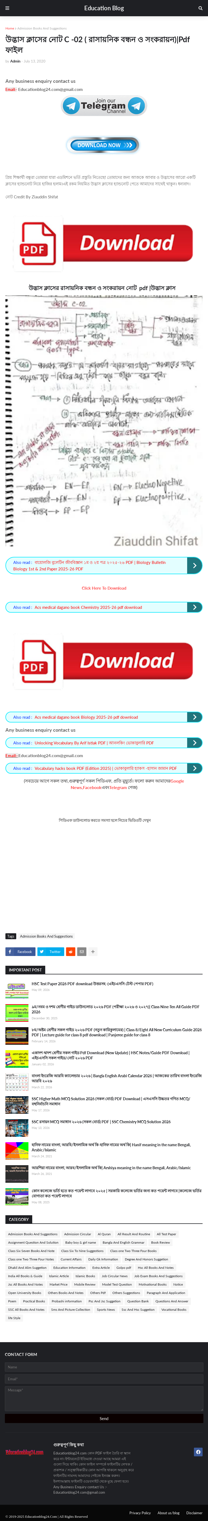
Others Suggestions (126, 1293)
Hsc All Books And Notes (156, 1268)
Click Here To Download (104, 588)
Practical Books (34, 1301)
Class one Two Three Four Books (133, 1251)
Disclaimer (194, 1513)
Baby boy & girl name (80, 1242)
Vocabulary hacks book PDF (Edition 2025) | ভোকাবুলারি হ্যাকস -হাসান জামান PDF (106, 768)
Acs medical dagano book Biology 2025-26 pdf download (86, 717)
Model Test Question (117, 1284)
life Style (14, 1318)
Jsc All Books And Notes (25, 1284)
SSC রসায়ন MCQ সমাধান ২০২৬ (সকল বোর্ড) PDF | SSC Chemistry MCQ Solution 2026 (101, 1121)
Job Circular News (115, 1276)
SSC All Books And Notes (26, 1310)
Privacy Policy (140, 1513)
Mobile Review (84, 1284)
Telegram (118, 787)
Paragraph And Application (166, 1293)
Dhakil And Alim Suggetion (27, 1268)
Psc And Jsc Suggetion (105, 1301)
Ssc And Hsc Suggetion (138, 1310)
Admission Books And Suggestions (42, 28)
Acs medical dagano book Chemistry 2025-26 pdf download (88, 607)
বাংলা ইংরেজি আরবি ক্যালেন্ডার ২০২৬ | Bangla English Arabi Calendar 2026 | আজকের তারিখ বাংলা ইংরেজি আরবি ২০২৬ (117, 1078)
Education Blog (104, 8)
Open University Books (24, 1293)
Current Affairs (71, 1259)
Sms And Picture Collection (70, 1310)
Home (9, 28)
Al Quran (104, 1234)
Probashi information (67, 1301)
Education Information (69, 1268)
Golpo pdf (123, 1268)
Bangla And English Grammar (123, 1242)
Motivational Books (153, 1284)
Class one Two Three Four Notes (31, 1259)
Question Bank (138, 1301)
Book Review (160, 1242)
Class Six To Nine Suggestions (82, 1251)
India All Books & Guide (25, 1276)
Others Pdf (98, 1293)
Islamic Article (59, 1276)
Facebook (92, 787)
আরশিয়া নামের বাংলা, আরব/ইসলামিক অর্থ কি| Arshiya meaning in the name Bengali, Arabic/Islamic (111, 1167)
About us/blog (169, 1513)
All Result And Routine (134, 1234)
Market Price (58, 1284)
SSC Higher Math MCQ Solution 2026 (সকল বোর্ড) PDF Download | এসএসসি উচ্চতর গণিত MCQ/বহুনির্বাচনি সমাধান (111, 1101)
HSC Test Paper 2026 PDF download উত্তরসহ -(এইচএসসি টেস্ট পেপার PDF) (92, 983)
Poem (12, 1301)
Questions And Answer (171, 1301)
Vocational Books (173, 1310)
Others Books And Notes (65, 1293)
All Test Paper (166, 1234)
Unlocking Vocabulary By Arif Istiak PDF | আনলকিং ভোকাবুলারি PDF (94, 742)
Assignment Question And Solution (33, 1242)
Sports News (106, 1310)
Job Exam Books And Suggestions (158, 1276)
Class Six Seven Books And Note (31, 1251)
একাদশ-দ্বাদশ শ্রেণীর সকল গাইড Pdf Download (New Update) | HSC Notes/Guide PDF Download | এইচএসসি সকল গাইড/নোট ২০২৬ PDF (111, 1055)
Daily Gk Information (103, 1259)
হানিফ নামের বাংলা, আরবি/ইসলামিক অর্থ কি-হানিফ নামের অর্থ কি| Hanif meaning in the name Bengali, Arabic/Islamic (111, 1147)
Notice (178, 1284)
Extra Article (101, 1268)
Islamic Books (85, 1276)
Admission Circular (77, 1234)
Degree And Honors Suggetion (146, 1259)
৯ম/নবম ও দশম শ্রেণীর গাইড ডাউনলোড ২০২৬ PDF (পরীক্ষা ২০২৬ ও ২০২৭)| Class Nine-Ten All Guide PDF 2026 (116, 1009)
